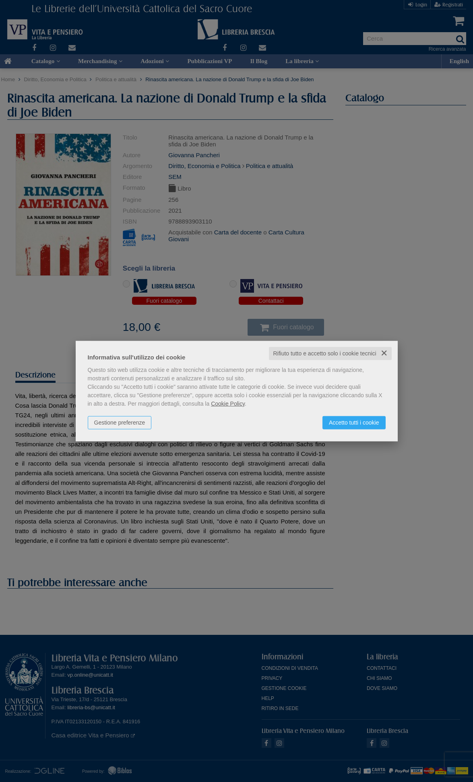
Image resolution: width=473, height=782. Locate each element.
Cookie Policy (228, 403)
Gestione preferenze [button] (119, 422)
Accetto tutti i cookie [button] (354, 422)
